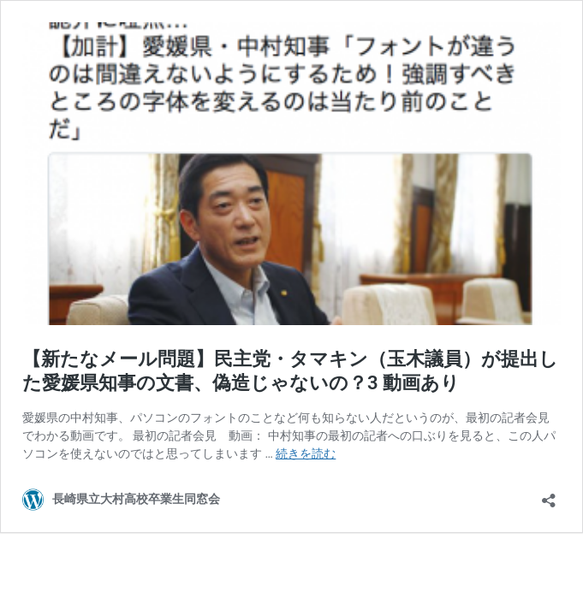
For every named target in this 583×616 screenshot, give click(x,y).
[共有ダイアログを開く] (549, 495)
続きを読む (306, 453)
